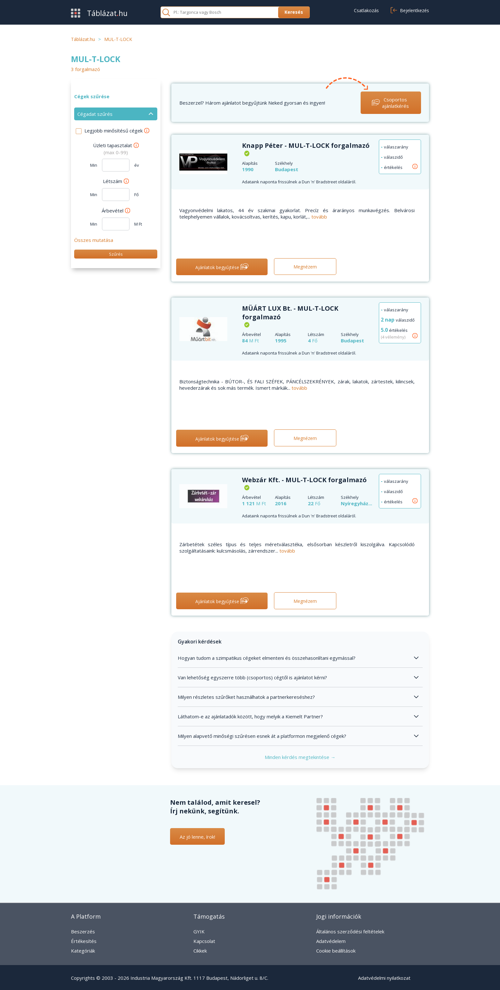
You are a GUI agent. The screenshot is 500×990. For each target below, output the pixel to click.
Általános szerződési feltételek (350, 931)
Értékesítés (84, 941)
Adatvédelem (331, 941)
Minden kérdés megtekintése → (300, 757)
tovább (319, 216)
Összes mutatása (93, 240)
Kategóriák (83, 950)
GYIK (199, 931)
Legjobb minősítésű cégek (116, 130)
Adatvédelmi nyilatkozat (384, 978)
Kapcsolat (204, 941)
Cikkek (200, 950)
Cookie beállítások (335, 950)
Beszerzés (83, 931)
